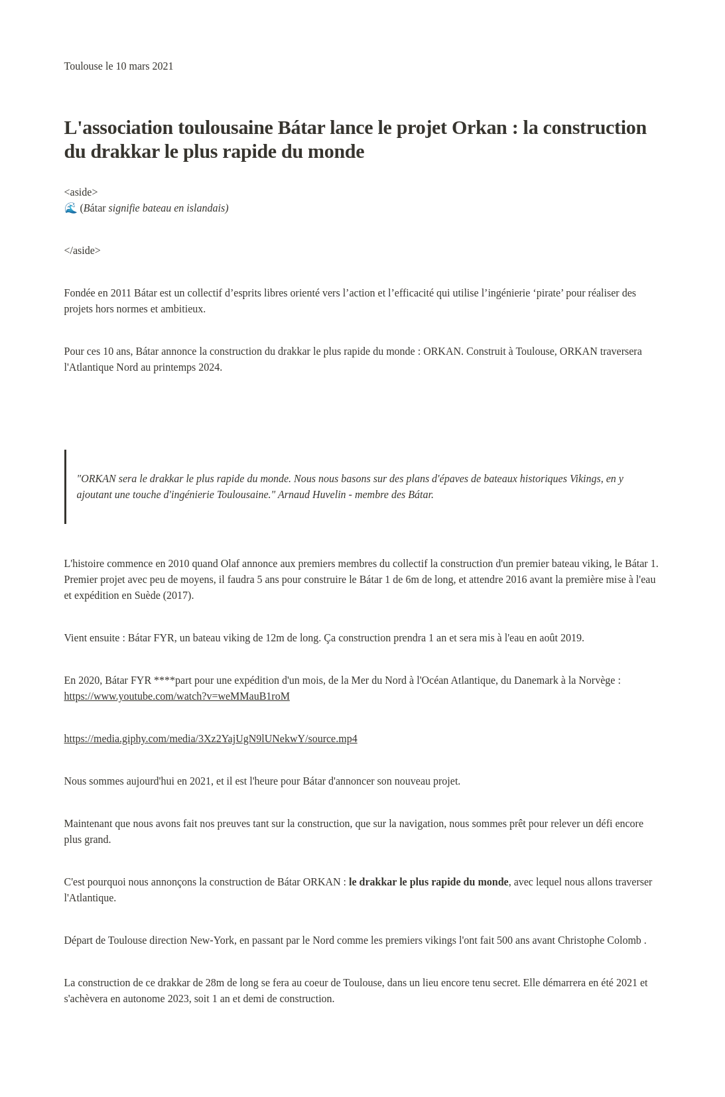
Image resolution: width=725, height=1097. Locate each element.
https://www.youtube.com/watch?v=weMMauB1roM (177, 696)
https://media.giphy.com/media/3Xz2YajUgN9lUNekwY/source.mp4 (211, 738)
